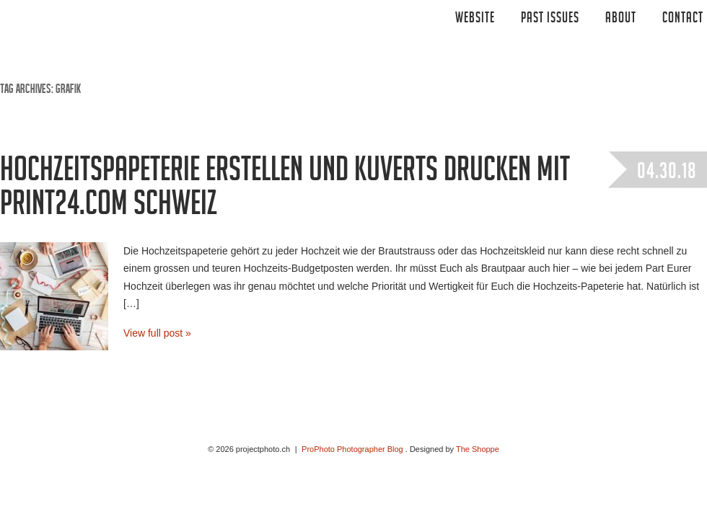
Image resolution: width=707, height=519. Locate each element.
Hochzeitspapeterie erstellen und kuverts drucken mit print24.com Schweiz (285, 191)
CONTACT (682, 19)
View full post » (157, 333)
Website (475, 19)
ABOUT (620, 19)
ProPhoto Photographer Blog (352, 449)
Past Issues (550, 19)
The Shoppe (477, 449)
